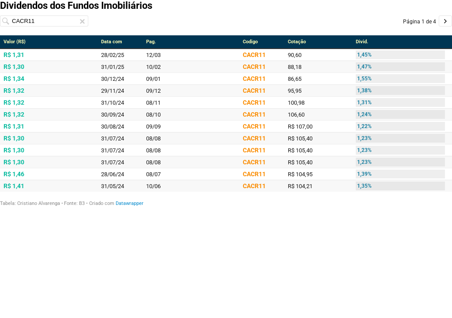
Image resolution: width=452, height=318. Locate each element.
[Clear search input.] (82, 21)
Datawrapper (129, 203)
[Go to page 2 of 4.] (445, 20)
